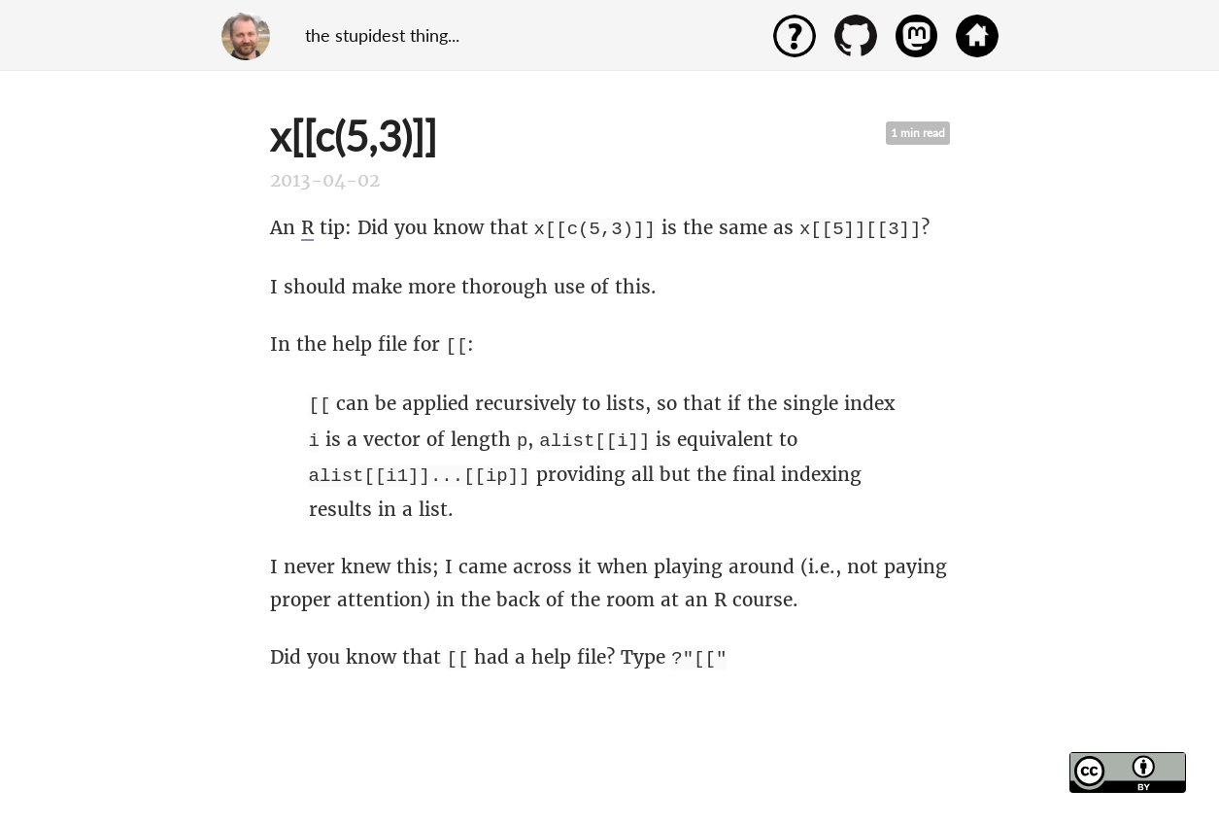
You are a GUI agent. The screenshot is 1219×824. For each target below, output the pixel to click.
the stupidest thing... (382, 35)
